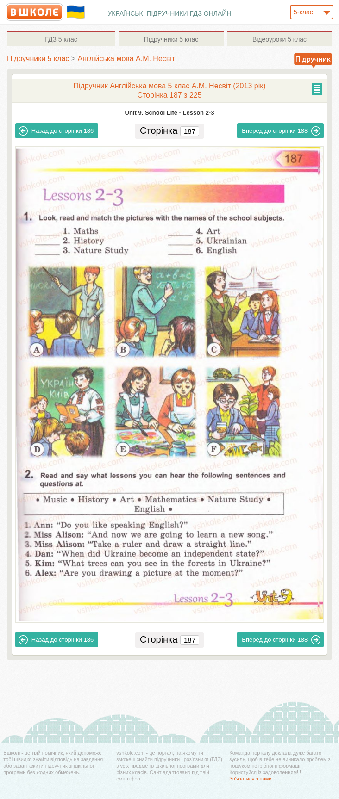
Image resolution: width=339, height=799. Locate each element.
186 (56, 131)
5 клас (61, 39)
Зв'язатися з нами (250, 778)
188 (281, 131)
